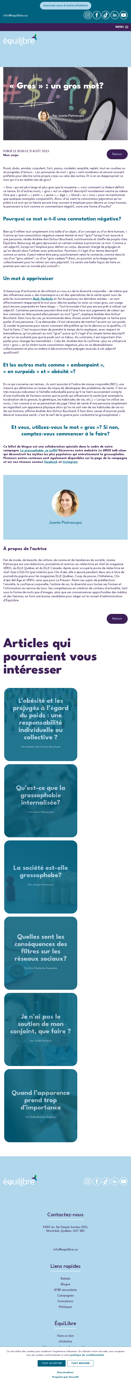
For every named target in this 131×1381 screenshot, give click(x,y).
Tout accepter (51, 1363)
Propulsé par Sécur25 (65, 1377)
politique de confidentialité (87, 1355)
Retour (117, 154)
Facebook (51, 462)
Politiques (65, 1307)
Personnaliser (65, 1372)
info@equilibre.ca (15, 15)
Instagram (70, 462)
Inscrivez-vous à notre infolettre (65, 5)
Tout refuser (80, 1363)
